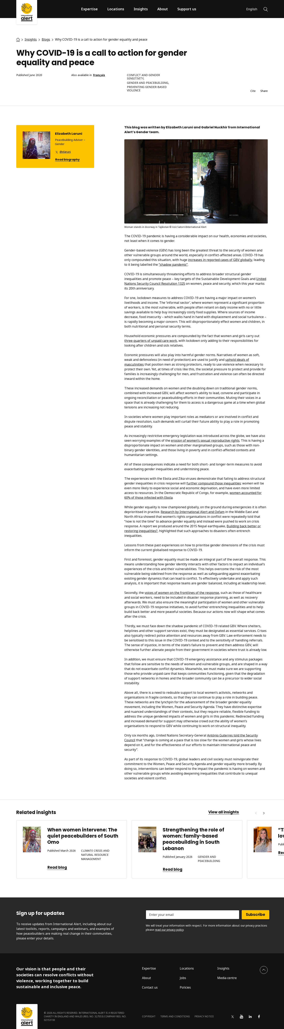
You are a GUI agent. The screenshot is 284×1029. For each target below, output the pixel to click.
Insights (141, 9)
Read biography (67, 159)
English (251, 9)
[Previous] (256, 813)
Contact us (150, 987)
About (162, 9)
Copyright (149, 1016)
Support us (186, 9)
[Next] (264, 813)
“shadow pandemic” (173, 264)
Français (99, 75)
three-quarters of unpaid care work (150, 340)
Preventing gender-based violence (147, 88)
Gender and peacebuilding (147, 83)
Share (264, 91)
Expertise (89, 9)
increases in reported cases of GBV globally (220, 260)
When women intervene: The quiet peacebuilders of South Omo (82, 835)
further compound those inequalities (213, 483)
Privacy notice (204, 1016)
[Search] (266, 9)
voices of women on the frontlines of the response (182, 592)
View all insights (223, 812)
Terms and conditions (175, 1016)
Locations (115, 9)
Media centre (227, 978)
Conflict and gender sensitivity (143, 77)
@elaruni (65, 152)
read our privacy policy (169, 930)
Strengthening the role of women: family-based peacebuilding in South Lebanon (193, 839)
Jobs (183, 978)
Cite (253, 91)
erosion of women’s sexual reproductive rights (205, 440)
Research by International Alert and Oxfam (192, 512)
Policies (185, 987)
